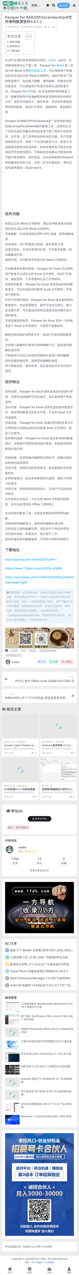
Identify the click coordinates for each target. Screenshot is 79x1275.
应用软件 (48, 741)
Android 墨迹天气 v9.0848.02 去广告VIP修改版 (46, 1080)
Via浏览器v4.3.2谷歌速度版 (19, 789)
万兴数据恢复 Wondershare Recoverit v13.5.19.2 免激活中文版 (47, 1005)
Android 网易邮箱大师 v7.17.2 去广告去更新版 (46, 1105)
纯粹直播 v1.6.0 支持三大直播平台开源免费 (45, 1066)
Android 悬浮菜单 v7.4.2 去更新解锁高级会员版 (58, 747)
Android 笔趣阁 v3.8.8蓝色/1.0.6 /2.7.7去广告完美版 (44, 985)
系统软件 (28, 26)
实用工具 (48, 785)
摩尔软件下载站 (38, 1258)
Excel (52, 60)
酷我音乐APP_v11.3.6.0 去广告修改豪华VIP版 (39, 964)
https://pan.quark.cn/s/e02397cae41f (30, 559)
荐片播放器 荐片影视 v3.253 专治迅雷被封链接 (46, 1092)
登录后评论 (39, 818)
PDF (30, 91)
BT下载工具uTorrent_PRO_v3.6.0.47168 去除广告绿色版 (47, 1017)
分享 (42, 661)
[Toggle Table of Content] (27, 36)
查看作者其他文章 (39, 870)
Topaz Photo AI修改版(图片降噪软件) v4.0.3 (39, 971)
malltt (12, 662)
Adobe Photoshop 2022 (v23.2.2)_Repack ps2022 (47, 1030)
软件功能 (15, 41)
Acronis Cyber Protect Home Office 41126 (19, 747)
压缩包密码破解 (48, 650)
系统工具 (10, 741)
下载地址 (15, 50)
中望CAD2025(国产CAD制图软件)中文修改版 (46, 1041)
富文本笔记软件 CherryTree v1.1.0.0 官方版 (46, 1053)
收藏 (54, 661)
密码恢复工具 (37, 71)
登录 (64, 5)
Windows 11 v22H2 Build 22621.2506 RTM (46, 1116)
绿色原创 (38, 26)
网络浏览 (22, 785)
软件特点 (15, 46)
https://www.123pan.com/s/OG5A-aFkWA (33, 568)
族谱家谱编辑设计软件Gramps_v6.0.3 (58, 790)
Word (60, 65)
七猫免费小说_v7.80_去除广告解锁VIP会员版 (39, 957)
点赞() (67, 661)
